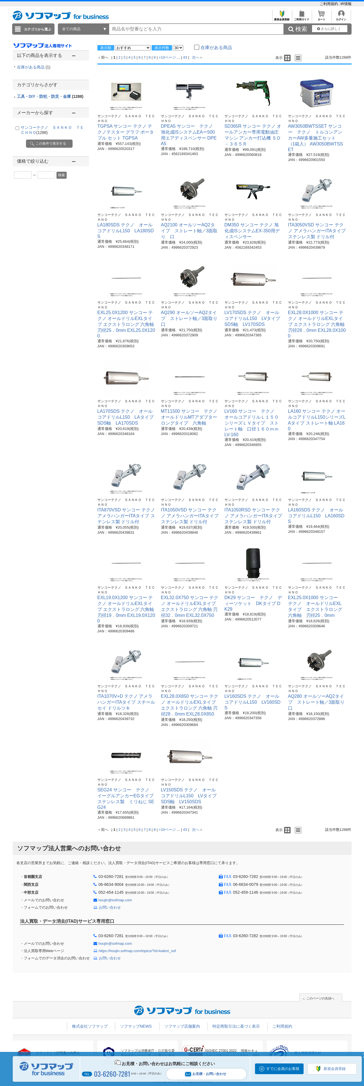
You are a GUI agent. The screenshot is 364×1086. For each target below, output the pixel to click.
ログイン (341, 18)
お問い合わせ (110, 907)
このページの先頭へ (320, 998)
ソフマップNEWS (136, 1026)
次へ (195, 57)
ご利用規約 (329, 4)
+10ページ (167, 57)
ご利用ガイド (302, 18)
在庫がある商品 (34, 67)
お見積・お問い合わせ (205, 1074)
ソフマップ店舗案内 (182, 1026)
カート (321, 18)
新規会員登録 (282, 18)
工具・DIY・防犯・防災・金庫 (50, 96)
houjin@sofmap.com (115, 900)
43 (185, 57)
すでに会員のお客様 (282, 1069)
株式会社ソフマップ (90, 1026)
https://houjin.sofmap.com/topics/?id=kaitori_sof (137, 951)
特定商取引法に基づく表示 (236, 1026)
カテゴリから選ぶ (37, 29)
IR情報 (346, 4)
